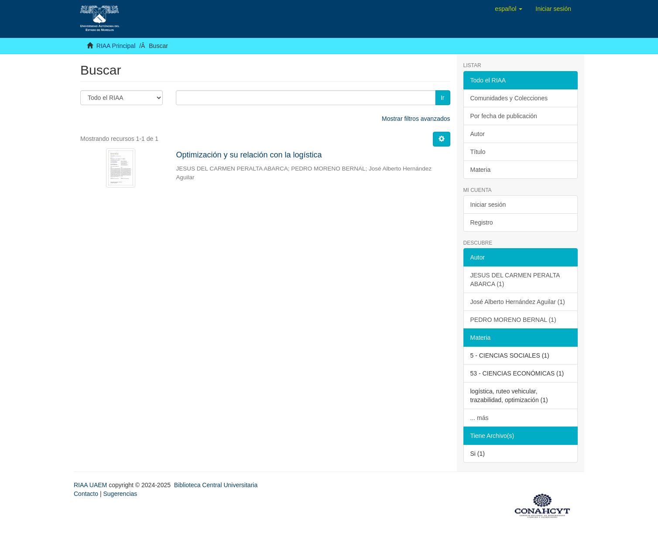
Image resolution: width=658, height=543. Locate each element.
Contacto (86, 493)
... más (479, 417)
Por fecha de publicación (503, 116)
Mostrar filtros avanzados (416, 118)
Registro (481, 222)
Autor (477, 133)
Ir (443, 97)
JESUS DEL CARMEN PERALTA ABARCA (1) (515, 279)
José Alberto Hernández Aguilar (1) (517, 301)
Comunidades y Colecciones (509, 98)
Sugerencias (120, 493)
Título (478, 151)
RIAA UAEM (91, 485)
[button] (508, 8)
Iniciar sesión (488, 204)
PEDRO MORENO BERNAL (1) (513, 319)
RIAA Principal (115, 45)
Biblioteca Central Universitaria (215, 485)
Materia (480, 169)
